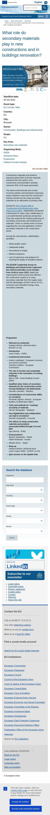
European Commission (15, 666)
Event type (10, 506)
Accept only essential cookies (26, 809)
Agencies (8, 734)
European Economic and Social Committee (24, 702)
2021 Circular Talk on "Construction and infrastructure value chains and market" (22, 208)
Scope (8, 516)
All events (28, 21)
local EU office (23, 634)
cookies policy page (19, 790)
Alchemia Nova (11, 156)
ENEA (6, 152)
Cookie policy (14, 592)
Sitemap (12, 597)
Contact (11, 594)
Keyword (9, 475)
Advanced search (40, 12)
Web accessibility (12, 767)
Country (9, 496)
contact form (28, 629)
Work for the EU (11, 755)
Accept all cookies (20, 802)
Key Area (10, 485)
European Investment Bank (17, 711)
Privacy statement (16, 589)
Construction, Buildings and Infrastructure (23, 130)
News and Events (16, 21)
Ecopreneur (9, 159)
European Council (12, 675)
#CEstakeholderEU (9, 7)
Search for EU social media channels (21, 651)
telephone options (22, 625)
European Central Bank (15, 689)
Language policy (12, 763)
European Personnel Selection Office (21, 725)
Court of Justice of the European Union (22, 684)
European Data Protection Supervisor (22, 721)
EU (5, 137)
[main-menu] (46, 16)
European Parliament (14, 670)
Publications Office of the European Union (24, 730)
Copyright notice (16, 586)
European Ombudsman (15, 716)
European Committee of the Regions (21, 707)
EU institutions (21, 739)
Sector (8, 526)
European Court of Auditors (17, 693)
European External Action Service (20, 698)
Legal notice (14, 584)
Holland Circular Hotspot (15, 162)
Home (6, 21)
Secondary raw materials (15, 145)
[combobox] (25, 490)
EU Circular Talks (12, 107)
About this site (15, 600)
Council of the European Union (18, 679)
